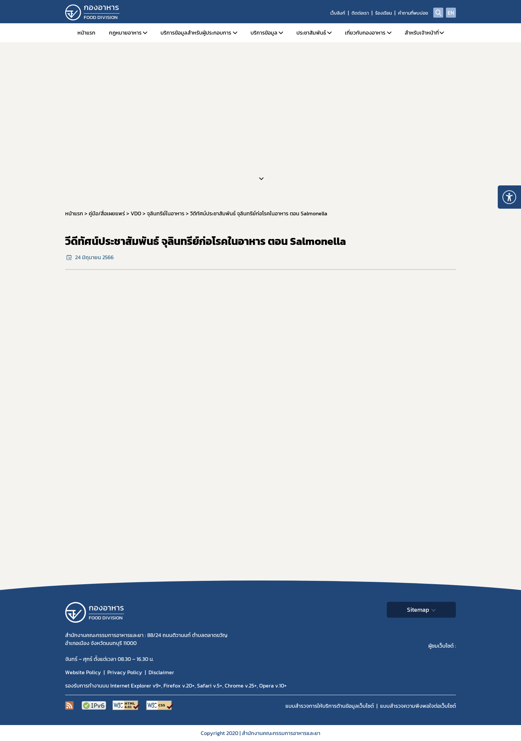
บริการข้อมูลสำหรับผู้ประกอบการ (195, 33)
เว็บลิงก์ (337, 13)
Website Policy (83, 672)
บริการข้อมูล (264, 33)
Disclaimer (161, 672)
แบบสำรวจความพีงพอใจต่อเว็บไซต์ (418, 706)
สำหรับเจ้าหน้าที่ (422, 33)
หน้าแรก (86, 33)
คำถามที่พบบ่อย (413, 13)
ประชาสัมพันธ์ (311, 33)
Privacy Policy (124, 672)
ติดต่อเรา (360, 13)
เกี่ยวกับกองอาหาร (365, 33)
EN (451, 13)
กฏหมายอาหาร (125, 33)
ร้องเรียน (383, 13)
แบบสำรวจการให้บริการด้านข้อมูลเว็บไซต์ (329, 706)
